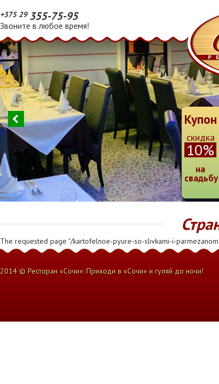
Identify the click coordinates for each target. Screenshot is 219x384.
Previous (16, 119)
